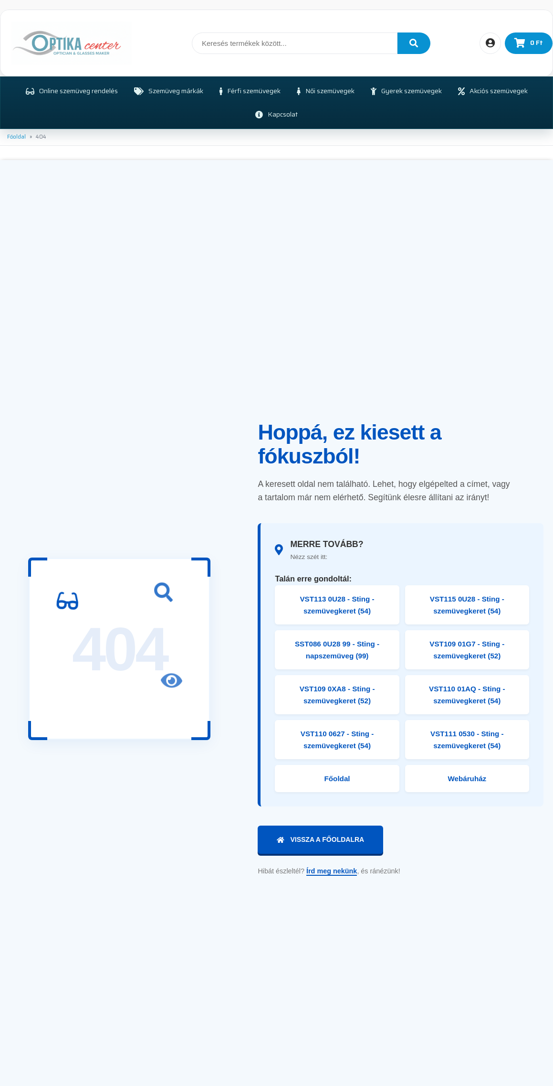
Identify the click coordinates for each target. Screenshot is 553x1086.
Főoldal (16, 137)
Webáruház (467, 778)
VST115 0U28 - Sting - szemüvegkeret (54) (467, 605)
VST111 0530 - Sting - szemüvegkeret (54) (467, 740)
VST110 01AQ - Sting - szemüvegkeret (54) (467, 695)
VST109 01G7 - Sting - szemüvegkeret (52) (466, 650)
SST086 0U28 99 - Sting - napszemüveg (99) (337, 650)
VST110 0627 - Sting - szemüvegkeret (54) (337, 740)
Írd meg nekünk (331, 871)
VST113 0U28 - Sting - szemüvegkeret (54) (337, 605)
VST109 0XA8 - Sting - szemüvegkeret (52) (337, 695)
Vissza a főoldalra (320, 839)
